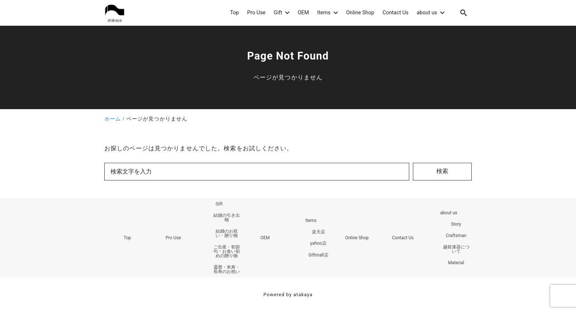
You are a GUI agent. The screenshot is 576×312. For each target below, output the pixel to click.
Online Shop (356, 237)
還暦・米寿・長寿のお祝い (226, 269)
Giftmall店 (318, 255)
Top (127, 237)
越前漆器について (456, 249)
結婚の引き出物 (226, 217)
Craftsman (456, 235)
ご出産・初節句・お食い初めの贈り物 (226, 251)
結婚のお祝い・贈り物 (227, 233)
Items (310, 220)
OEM (265, 237)
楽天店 (318, 231)
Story (456, 224)
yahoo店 (318, 243)
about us (448, 212)
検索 (442, 171)
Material (456, 262)
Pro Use (173, 237)
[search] (464, 13)
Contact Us (403, 237)
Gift (219, 204)
